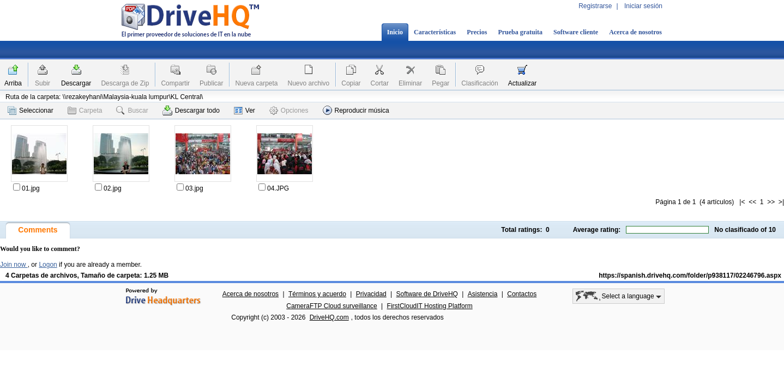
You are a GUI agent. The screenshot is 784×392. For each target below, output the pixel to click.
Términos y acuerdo (317, 294)
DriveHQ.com (329, 317)
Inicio (395, 32)
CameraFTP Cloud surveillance (331, 306)
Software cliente (575, 32)
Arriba (13, 83)
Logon (48, 264)
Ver (244, 110)
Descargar (76, 83)
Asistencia (483, 294)
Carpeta (85, 110)
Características (435, 32)
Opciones (289, 110)
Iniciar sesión (643, 6)
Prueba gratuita (520, 32)
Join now (14, 264)
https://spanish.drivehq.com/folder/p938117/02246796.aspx (690, 275)
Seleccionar (30, 110)
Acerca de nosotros (635, 32)
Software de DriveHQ (427, 294)
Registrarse (595, 6)
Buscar (132, 110)
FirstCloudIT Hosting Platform (430, 306)
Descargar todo (191, 110)
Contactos (521, 294)
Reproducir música (356, 110)
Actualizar (522, 83)
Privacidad (371, 294)
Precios (477, 32)
